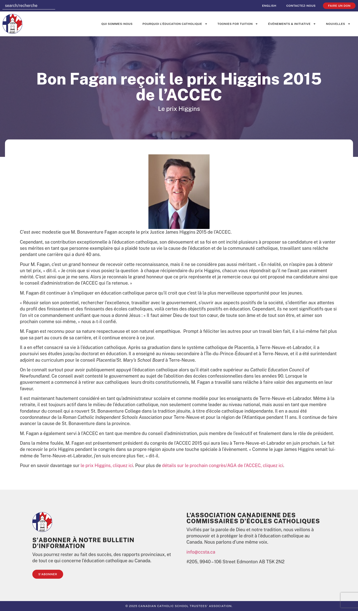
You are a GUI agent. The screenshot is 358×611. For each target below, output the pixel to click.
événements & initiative (292, 24)
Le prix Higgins (179, 108)
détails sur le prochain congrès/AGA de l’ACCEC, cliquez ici (222, 465)
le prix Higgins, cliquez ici (107, 465)
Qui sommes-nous (117, 24)
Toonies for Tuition (238, 24)
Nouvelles (338, 24)
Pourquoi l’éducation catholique (175, 24)
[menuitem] (269, 5)
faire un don (339, 5)
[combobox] (28, 5)
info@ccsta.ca (200, 552)
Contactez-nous (300, 5)
